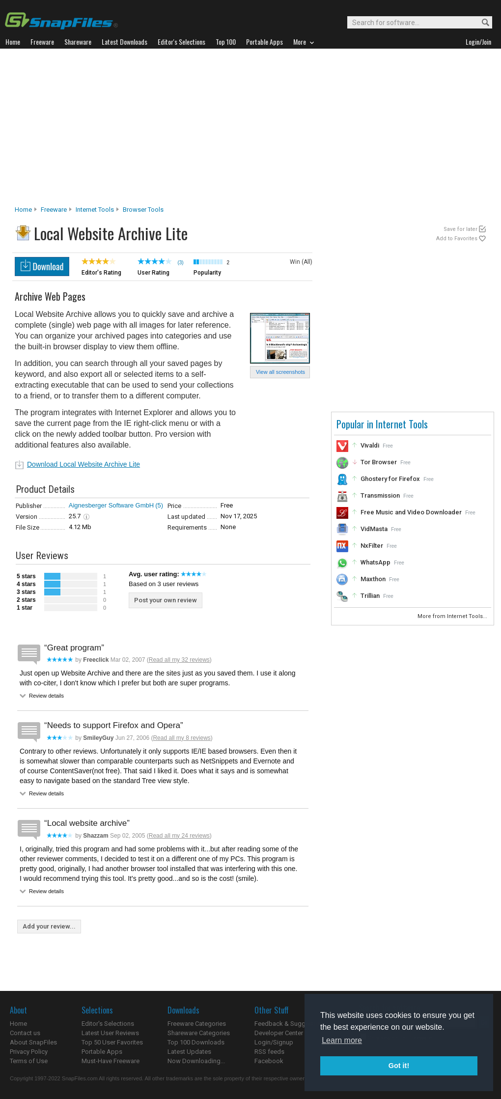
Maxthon (373, 579)
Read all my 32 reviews (179, 659)
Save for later (460, 229)
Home (23, 209)
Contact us (25, 1033)
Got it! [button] (399, 1066)
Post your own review (165, 600)
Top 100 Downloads (195, 1042)
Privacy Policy (29, 1051)
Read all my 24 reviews (179, 835)
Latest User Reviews (110, 1033)
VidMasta (374, 529)
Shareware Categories (198, 1033)
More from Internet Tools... (453, 616)
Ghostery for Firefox (390, 478)
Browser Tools (143, 209)
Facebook (268, 1061)
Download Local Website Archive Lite (83, 464)
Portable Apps (102, 1051)
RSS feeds (269, 1051)
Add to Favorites (456, 238)
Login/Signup (273, 1042)
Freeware (54, 209)
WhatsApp (375, 562)
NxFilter (372, 545)
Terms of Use (29, 1061)
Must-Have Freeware (110, 1061)
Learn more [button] (342, 1040)
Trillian (370, 595)
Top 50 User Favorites (112, 1042)
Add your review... (49, 926)
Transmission (380, 495)
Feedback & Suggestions (290, 1023)
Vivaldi (370, 445)
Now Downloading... (196, 1061)
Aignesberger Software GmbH (111, 505)
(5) (159, 505)
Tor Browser (379, 462)
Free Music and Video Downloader (411, 512)
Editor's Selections (108, 1023)
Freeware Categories (196, 1023)
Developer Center (278, 1033)
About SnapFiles (33, 1042)
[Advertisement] (251, 129)
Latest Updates (189, 1051)
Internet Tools (95, 209)
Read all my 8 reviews (181, 737)
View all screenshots (280, 372)
